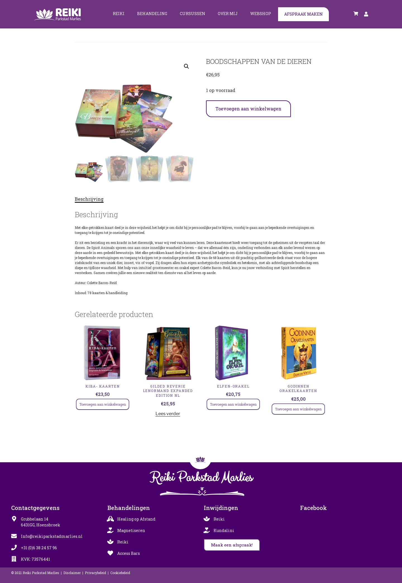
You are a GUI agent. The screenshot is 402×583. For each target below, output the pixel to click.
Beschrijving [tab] (89, 199)
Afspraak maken (303, 14)
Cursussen (192, 13)
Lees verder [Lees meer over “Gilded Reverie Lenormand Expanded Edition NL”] (167, 413)
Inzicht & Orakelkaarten (240, 121)
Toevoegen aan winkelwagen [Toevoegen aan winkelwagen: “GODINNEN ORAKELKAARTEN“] (298, 409)
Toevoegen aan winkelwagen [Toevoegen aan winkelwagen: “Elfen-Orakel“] (233, 404)
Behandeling (152, 13)
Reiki (119, 13)
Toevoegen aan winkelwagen (248, 109)
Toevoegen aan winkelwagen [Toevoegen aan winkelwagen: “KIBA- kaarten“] (102, 404)
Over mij (228, 13)
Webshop (260, 13)
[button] (186, 66)
